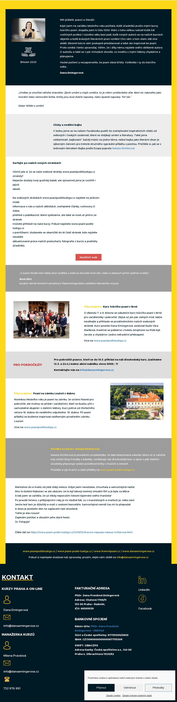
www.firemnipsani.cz (107, 551)
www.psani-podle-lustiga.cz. (117, 469)
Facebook (145, 608)
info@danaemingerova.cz (97, 370)
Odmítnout (130, 687)
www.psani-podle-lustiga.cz (75, 551)
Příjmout (101, 687)
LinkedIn (144, 589)
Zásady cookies (113, 695)
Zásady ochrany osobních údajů (137, 695)
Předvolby (158, 687)
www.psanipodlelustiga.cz (110, 340)
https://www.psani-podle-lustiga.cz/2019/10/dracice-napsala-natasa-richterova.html (82, 532)
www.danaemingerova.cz (138, 551)
